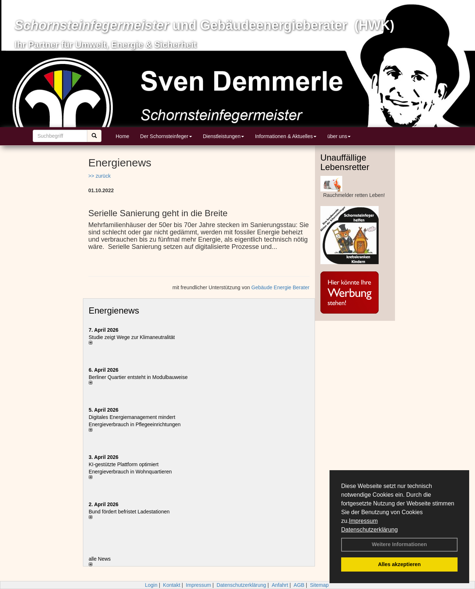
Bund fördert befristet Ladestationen (129, 512)
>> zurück (99, 176)
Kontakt (171, 585)
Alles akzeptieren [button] (399, 564)
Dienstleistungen (223, 136)
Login (151, 585)
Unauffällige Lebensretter (345, 162)
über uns (339, 136)
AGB (299, 585)
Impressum (363, 521)
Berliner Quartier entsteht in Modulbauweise (138, 377)
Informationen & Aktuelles (285, 136)
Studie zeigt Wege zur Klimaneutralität (132, 337)
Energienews (114, 310)
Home (122, 136)
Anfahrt (280, 585)
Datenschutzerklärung (369, 530)
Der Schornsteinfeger (166, 136)
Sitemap (319, 585)
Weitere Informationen (399, 544)
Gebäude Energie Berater (280, 287)
